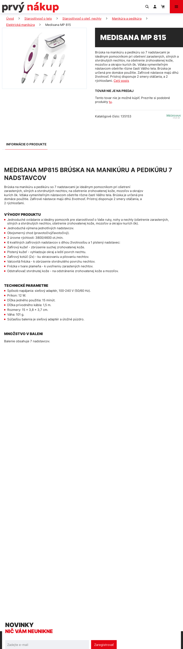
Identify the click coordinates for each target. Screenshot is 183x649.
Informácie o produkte (26, 144)
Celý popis (121, 81)
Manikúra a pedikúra (126, 19)
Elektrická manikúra (20, 25)
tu (110, 102)
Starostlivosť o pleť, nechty (81, 19)
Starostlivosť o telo (38, 19)
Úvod (10, 19)
